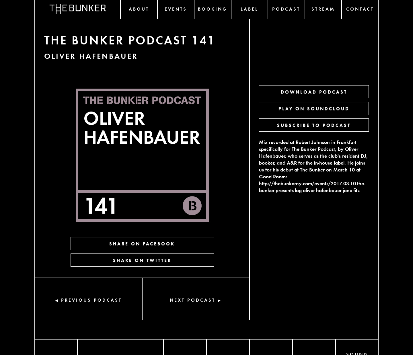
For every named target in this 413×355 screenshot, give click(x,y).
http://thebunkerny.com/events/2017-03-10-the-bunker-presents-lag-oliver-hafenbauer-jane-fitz (312, 186)
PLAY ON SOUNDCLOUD (314, 108)
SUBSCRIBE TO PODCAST (314, 125)
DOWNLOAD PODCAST (314, 92)
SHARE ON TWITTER (142, 260)
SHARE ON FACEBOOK (142, 243)
